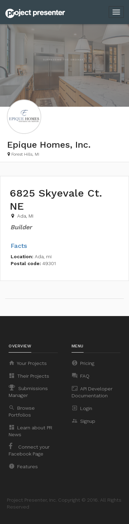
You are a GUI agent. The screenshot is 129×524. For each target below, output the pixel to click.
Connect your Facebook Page (29, 450)
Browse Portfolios (22, 411)
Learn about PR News (30, 430)
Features (23, 466)
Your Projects (28, 363)
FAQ (80, 376)
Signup (83, 421)
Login (82, 408)
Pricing (83, 363)
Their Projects (29, 376)
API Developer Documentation (92, 391)
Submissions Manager (28, 391)
